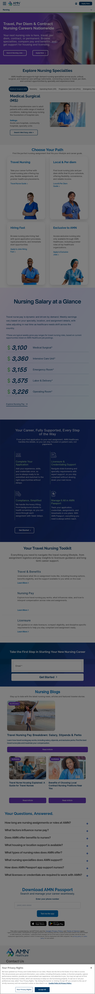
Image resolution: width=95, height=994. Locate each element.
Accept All (42, 989)
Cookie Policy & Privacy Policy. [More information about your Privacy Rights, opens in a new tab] (60, 983)
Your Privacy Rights (24, 989)
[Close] (91, 967)
